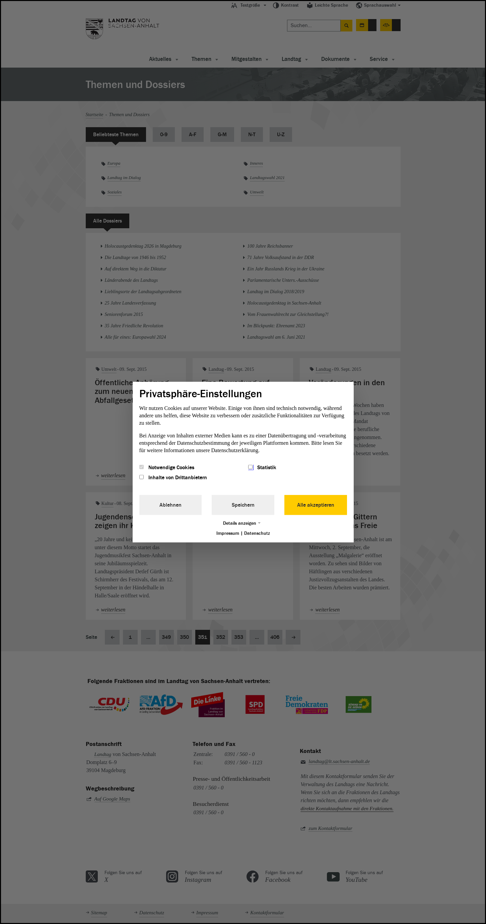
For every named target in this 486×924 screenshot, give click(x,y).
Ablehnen (170, 505)
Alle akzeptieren (315, 505)
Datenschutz (257, 533)
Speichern (243, 505)
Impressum (227, 533)
